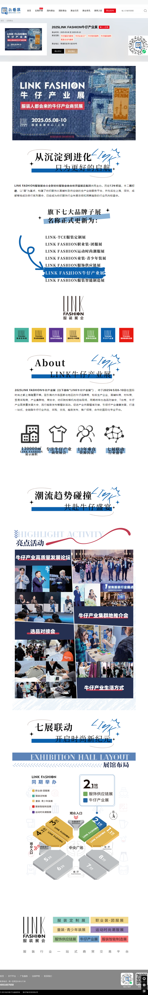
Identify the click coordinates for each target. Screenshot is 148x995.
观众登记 (58, 51)
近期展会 (10, 21)
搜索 (145, 11)
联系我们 (48, 976)
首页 (2, 21)
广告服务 (24, 976)
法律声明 (36, 976)
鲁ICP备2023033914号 (30, 992)
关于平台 (12, 976)
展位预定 (71, 51)
